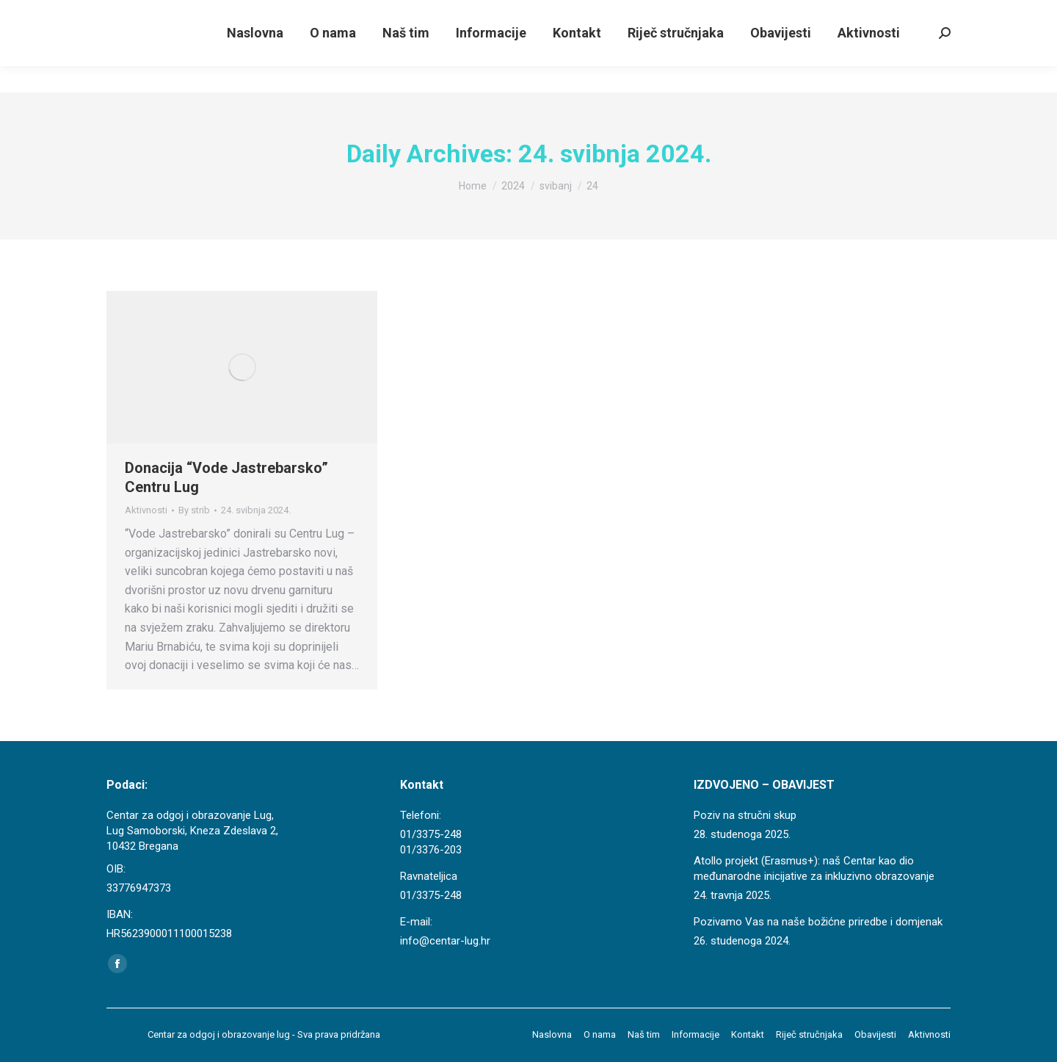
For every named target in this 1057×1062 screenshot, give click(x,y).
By (194, 510)
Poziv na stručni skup (745, 815)
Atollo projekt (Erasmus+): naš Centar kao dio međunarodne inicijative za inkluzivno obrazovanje (814, 868)
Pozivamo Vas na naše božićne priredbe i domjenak (818, 921)
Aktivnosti (146, 510)
